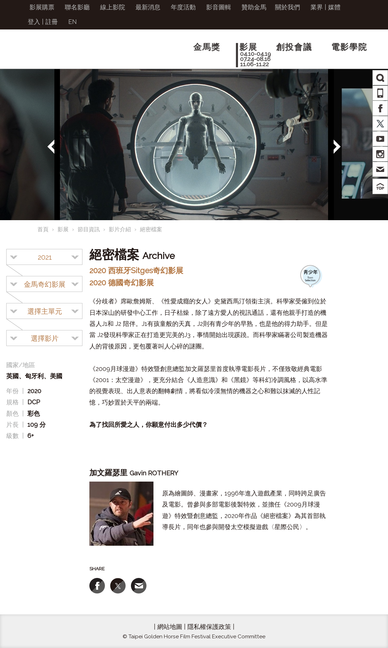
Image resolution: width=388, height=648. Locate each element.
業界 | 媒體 (325, 7)
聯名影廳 (77, 7)
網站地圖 (169, 626)
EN (72, 21)
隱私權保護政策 (209, 626)
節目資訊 (89, 229)
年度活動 (183, 7)
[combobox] (44, 257)
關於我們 (287, 7)
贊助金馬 (253, 7)
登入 (34, 21)
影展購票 (41, 7)
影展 (63, 229)
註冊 (51, 21)
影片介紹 (120, 229)
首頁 (42, 229)
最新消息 (147, 7)
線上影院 (112, 7)
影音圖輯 (218, 7)
